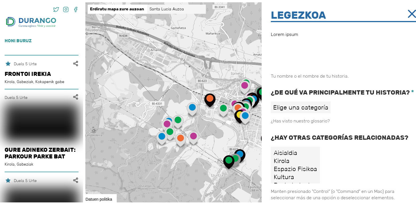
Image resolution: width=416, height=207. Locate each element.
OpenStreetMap (384, 200)
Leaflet (362, 200)
